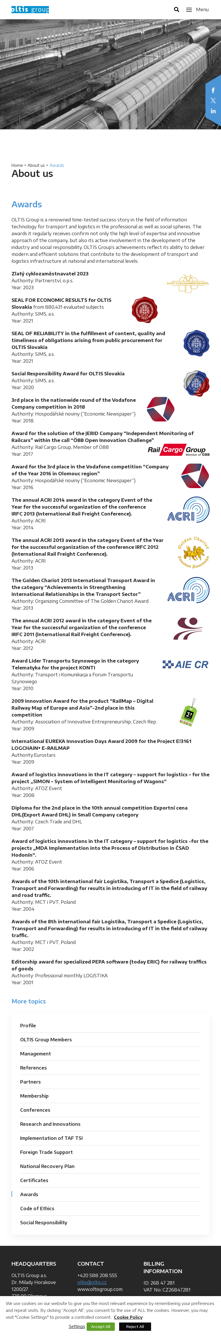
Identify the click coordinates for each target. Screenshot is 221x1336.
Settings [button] (77, 1326)
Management (35, 1054)
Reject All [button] (135, 1326)
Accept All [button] (100, 1326)
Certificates (34, 1180)
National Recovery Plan (47, 1166)
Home (17, 165)
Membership (34, 1096)
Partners (30, 1082)
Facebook (213, 90)
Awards (29, 1194)
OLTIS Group (30, 9)
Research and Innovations (50, 1124)
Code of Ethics (37, 1208)
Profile (28, 1025)
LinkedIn (213, 111)
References (33, 1068)
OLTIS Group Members (46, 1039)
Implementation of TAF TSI (51, 1138)
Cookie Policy (128, 1317)
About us (36, 165)
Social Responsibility (43, 1222)
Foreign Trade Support (46, 1152)
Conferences (35, 1110)
